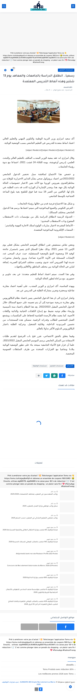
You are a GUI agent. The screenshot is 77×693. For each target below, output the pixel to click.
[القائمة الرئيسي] (73, 6)
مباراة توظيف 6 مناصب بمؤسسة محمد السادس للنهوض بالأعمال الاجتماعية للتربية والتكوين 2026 (32, 591)
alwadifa (70, 665)
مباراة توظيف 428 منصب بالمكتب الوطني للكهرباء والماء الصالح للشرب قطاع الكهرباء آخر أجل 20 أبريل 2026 (33, 603)
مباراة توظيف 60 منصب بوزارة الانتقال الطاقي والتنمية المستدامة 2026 (30, 530)
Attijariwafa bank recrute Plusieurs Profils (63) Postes (37, 554)
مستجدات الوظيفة (40, 366)
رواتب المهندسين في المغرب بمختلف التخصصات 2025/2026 (34, 494)
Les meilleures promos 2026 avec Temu (56, 674)
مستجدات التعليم (66, 70)
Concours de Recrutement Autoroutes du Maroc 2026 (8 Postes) (32, 566)
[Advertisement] (38, 33)
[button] (62, 375)
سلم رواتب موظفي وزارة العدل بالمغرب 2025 (40, 506)
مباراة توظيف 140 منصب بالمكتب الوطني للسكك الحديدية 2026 (33, 542)
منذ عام (53, 491)
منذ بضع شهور (51, 527)
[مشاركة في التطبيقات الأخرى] (38, 375)
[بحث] (4, 6)
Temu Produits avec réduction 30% (58, 669)
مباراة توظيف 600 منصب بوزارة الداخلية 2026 (40, 578)
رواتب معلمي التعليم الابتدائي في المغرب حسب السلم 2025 (34, 518)
